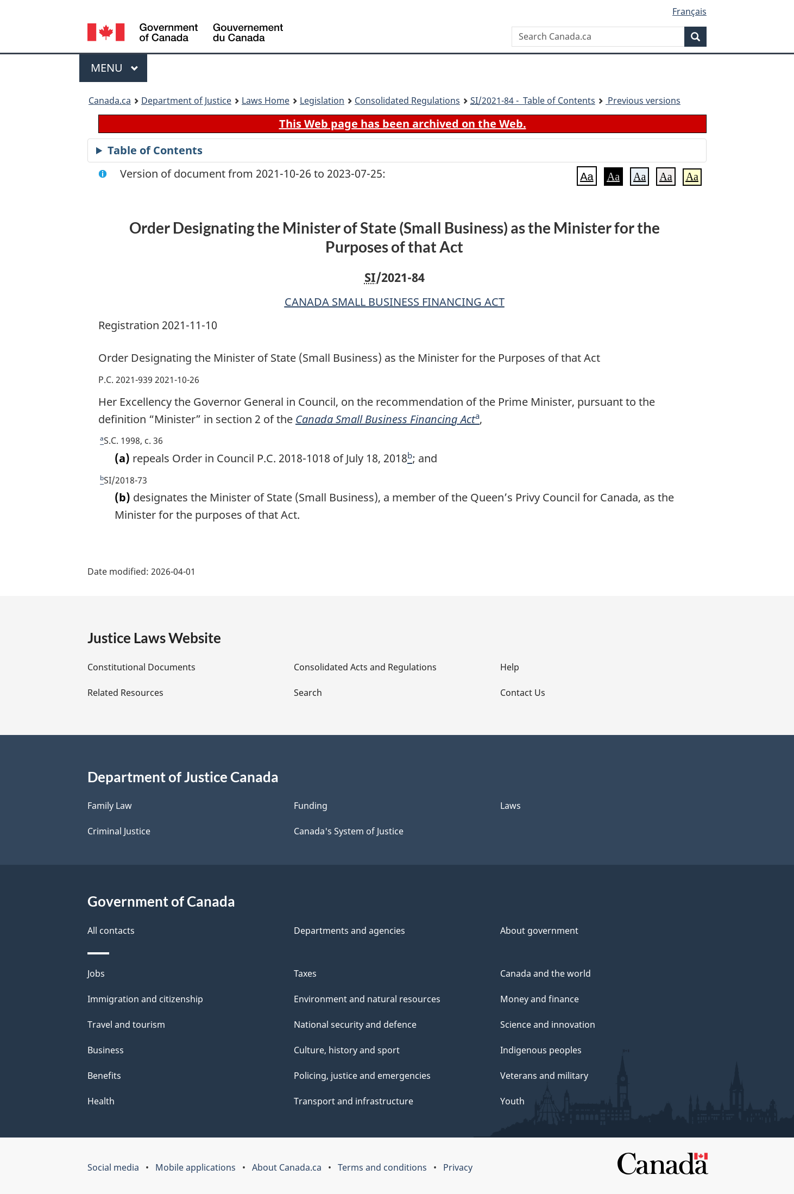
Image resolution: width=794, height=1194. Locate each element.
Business (105, 1050)
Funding (310, 806)
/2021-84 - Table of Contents (532, 100)
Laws (510, 806)
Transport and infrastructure (353, 1101)
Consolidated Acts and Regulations (365, 667)
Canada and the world (545, 973)
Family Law (109, 806)
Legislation (322, 100)
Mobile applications (195, 1167)
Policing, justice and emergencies (362, 1076)
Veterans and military (544, 1076)
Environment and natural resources (367, 999)
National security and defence (355, 1024)
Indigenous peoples (541, 1050)
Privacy (457, 1167)
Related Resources (125, 693)
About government (539, 931)
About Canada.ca (287, 1167)
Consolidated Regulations (407, 100)
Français (689, 11)
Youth (512, 1101)
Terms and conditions (382, 1167)
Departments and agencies (349, 931)
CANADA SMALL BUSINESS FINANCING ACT (395, 301)
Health (101, 1101)
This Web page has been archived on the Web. (402, 123)
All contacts (111, 931)
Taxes (305, 973)
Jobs (96, 973)
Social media (113, 1167)
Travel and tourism (126, 1024)
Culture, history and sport (347, 1050)
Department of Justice (186, 100)
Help (509, 667)
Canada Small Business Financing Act (385, 419)
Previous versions (643, 100)
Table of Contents (155, 150)
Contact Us (522, 693)
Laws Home (265, 100)
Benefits (104, 1076)
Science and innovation (547, 1024)
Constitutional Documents (141, 667)
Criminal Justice (118, 831)
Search (308, 693)
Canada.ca (110, 100)
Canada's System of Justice (349, 831)
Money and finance (539, 999)
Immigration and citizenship (145, 999)
